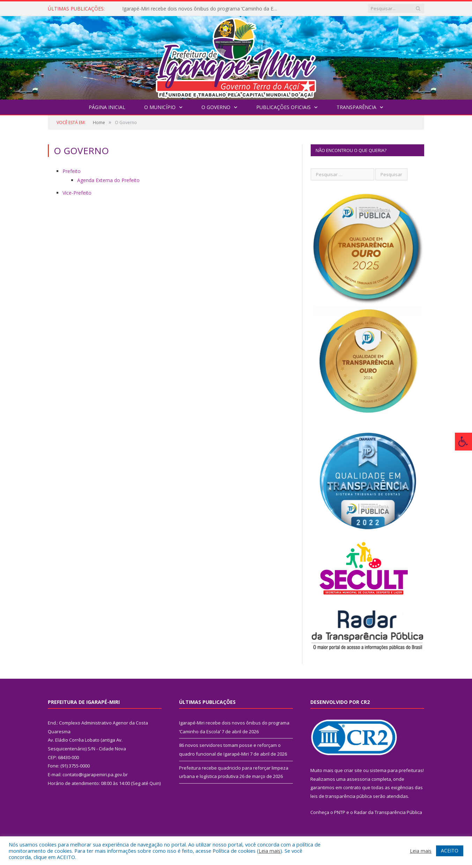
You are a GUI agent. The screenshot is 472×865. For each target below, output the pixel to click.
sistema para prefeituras (396, 770)
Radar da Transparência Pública (388, 812)
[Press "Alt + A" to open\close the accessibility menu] (463, 441)
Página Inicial (107, 107)
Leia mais (269, 850)
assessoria (358, 779)
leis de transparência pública (341, 796)
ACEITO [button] (449, 850)
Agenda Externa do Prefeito (108, 180)
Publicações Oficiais (283, 107)
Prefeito (71, 171)
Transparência (356, 107)
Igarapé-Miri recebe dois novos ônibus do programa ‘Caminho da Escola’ (202, 9)
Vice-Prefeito (76, 192)
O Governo (215, 107)
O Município (160, 107)
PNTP (339, 812)
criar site (353, 770)
